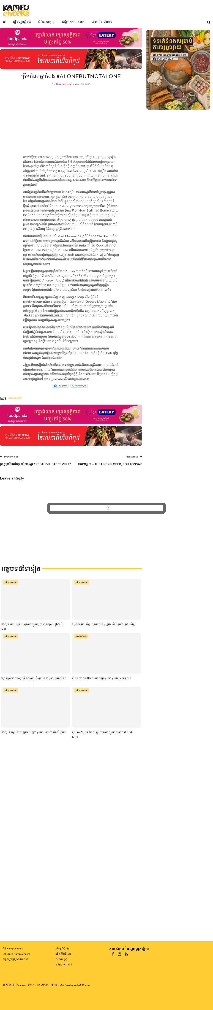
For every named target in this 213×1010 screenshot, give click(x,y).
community (15, 399)
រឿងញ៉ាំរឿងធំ (22, 22)
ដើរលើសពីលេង (102, 22)
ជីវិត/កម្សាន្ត (46, 22)
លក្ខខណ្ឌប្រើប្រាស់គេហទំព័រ (16, 959)
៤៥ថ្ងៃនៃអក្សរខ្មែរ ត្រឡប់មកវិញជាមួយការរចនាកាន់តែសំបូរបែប (34, 734)
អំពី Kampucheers (13, 948)
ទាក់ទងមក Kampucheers (16, 953)
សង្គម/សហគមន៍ (73, 22)
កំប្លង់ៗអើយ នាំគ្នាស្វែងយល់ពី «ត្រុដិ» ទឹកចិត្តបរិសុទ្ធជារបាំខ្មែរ (104, 626)
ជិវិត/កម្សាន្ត (61, 959)
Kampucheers (64, 85)
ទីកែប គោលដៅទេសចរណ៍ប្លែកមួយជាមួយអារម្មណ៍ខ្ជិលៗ (101, 680)
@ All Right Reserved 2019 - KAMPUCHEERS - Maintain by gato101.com (47, 985)
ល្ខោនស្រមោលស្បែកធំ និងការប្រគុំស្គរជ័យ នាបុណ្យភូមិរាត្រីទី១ (33, 680)
